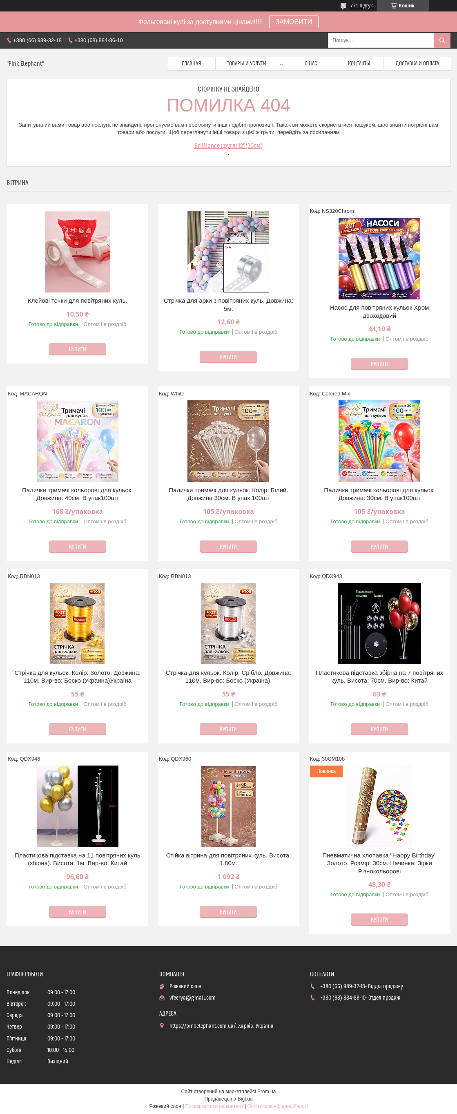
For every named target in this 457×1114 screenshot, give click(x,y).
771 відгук (361, 6)
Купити (77, 349)
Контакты (359, 63)
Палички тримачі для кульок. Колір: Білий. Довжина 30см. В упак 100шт (228, 494)
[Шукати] (442, 40)
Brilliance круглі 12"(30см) (228, 146)
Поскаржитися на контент (214, 1106)
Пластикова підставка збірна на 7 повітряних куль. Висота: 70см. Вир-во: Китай (379, 676)
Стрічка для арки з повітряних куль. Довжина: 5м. (228, 304)
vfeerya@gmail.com (192, 998)
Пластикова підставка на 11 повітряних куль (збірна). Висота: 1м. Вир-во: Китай (77, 859)
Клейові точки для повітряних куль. (77, 300)
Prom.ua (266, 1091)
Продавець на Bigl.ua (228, 1099)
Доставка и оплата (417, 63)
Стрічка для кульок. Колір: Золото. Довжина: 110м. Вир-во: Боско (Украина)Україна (77, 676)
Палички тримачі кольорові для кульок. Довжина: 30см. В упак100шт (379, 494)
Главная (191, 63)
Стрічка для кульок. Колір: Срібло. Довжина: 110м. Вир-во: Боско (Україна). (228, 676)
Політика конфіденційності (277, 1106)
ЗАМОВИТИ (294, 21)
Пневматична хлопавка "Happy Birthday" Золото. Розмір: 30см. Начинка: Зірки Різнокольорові (380, 863)
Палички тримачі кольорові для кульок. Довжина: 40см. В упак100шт (77, 494)
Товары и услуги (246, 63)
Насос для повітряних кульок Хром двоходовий (379, 311)
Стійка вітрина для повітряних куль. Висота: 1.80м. (228, 859)
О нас (311, 63)
